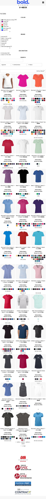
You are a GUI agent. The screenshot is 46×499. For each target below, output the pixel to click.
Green (4, 26)
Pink (4, 23)
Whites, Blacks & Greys (8, 20)
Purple (4, 21)
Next (24, 446)
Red (4, 25)
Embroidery (8, 94)
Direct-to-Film (8, 96)
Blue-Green (6, 28)
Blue (4, 30)
